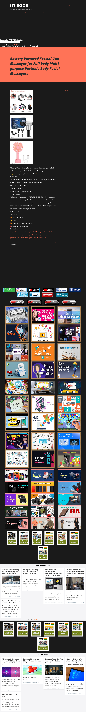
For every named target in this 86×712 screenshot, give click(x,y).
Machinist (34, 13)
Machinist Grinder (45, 13)
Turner (19, 13)
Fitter (26, 13)
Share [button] (66, 90)
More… (64, 13)
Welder (56, 13)
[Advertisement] (43, 28)
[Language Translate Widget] (10, 42)
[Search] (69, 5)
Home (11, 13)
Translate (14, 44)
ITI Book (19, 5)
